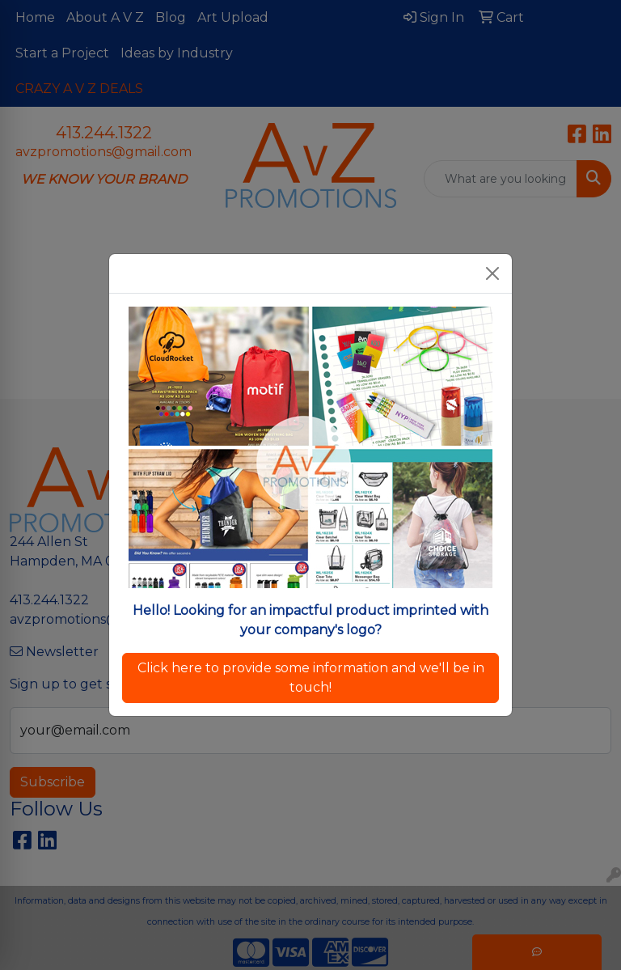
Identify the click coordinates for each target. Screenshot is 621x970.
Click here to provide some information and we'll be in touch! (310, 677)
